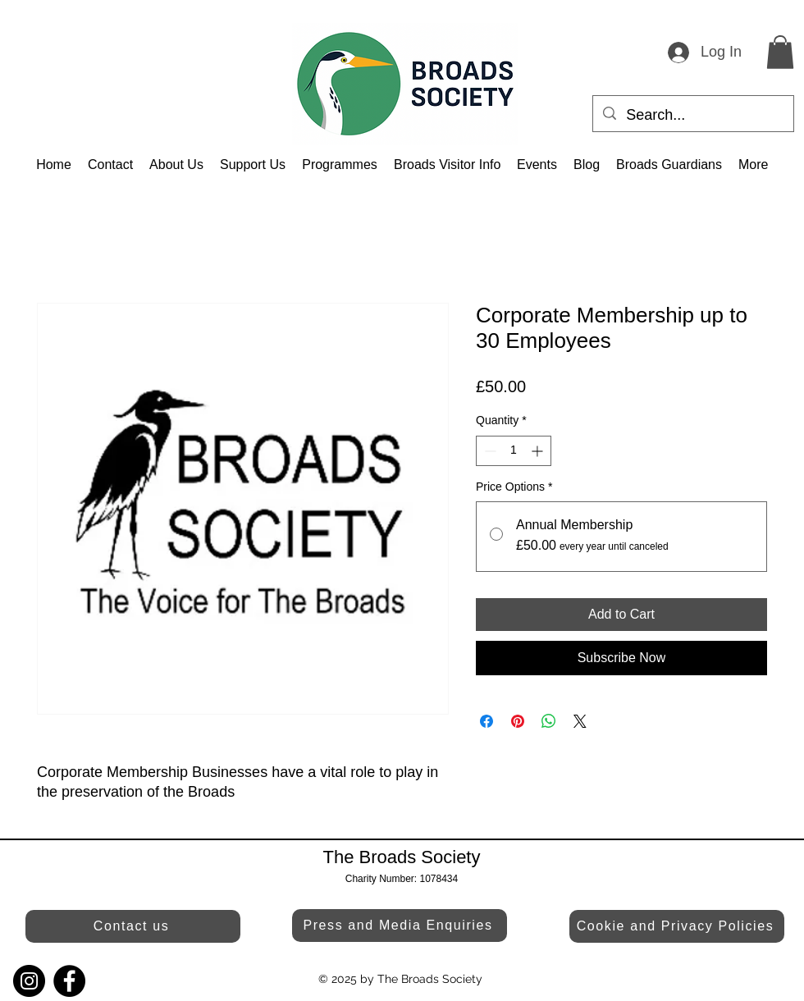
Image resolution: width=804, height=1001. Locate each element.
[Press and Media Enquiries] (399, 925)
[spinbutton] (513, 451)
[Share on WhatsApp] (549, 721)
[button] (780, 52)
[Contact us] (132, 926)
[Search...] (692, 115)
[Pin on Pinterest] (518, 721)
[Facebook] (69, 981)
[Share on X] (580, 721)
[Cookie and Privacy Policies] (676, 926)
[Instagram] (29, 981)
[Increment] (538, 451)
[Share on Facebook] (486, 721)
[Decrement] (488, 451)
